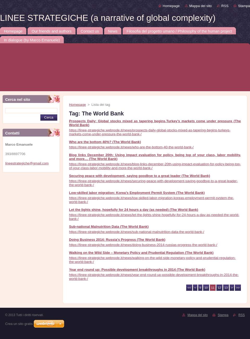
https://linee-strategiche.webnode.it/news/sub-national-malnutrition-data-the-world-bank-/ (136, 232)
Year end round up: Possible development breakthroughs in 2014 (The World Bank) (137, 270)
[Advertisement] (50, 184)
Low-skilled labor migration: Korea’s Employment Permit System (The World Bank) (137, 193)
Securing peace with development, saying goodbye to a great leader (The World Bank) (139, 176)
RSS (224, 6)
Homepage (171, 6)
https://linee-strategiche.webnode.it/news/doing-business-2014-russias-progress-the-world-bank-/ (143, 245)
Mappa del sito (200, 6)
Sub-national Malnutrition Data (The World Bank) (109, 227)
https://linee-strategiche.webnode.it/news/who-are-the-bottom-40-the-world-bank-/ (131, 147)
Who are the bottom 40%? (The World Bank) (105, 142)
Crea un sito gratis (19, 324)
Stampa (244, 6)
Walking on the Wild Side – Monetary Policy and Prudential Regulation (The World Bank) (141, 253)
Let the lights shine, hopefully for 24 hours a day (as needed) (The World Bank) (133, 210)
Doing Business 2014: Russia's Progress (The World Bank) (117, 240)
